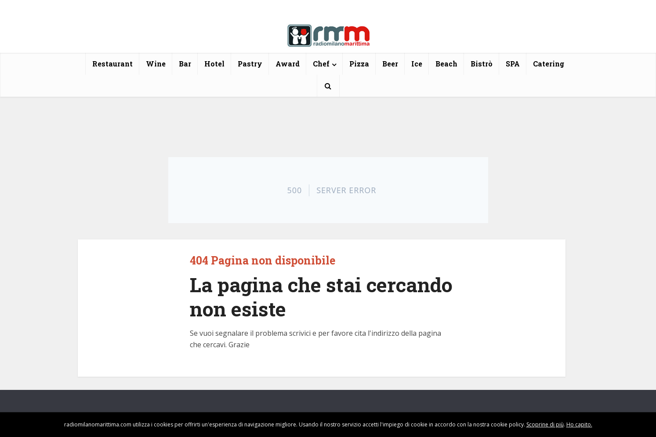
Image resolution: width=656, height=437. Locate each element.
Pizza (359, 63)
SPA (513, 63)
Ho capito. (579, 424)
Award (287, 63)
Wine (156, 63)
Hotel (214, 63)
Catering (548, 63)
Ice (416, 63)
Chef (321, 63)
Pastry (250, 63)
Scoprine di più (545, 424)
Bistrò (482, 63)
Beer (390, 63)
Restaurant (112, 63)
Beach (446, 63)
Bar (185, 63)
